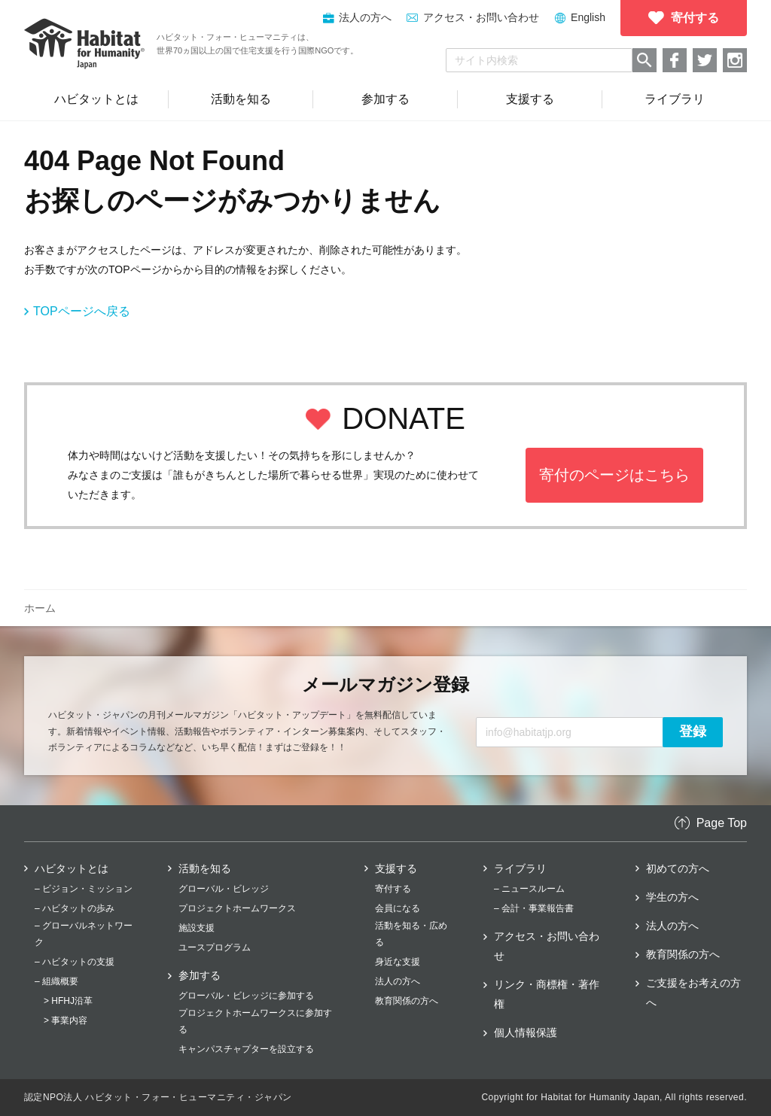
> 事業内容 (65, 1020)
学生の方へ (672, 897)
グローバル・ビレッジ (223, 888)
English (588, 17)
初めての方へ (677, 868)
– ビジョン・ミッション (84, 888)
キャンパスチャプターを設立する (246, 1049)
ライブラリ (520, 868)
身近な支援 (397, 961)
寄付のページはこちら (614, 475)
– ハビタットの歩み (74, 908)
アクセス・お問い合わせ (481, 17)
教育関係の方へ (406, 1001)
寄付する (393, 888)
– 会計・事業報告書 (534, 908)
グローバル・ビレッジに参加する (246, 995)
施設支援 (196, 928)
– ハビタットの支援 (74, 961)
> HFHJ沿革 (68, 1001)
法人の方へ (397, 981)
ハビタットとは (71, 868)
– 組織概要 (56, 981)
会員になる (397, 908)
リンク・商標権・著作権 (546, 994)
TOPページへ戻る (81, 311)
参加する (199, 975)
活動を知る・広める (411, 933)
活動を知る (204, 868)
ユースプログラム (214, 947)
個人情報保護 (525, 1032)
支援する (396, 868)
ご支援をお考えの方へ (693, 992)
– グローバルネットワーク (84, 933)
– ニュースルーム (529, 888)
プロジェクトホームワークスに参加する (255, 1021)
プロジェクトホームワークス (237, 908)
